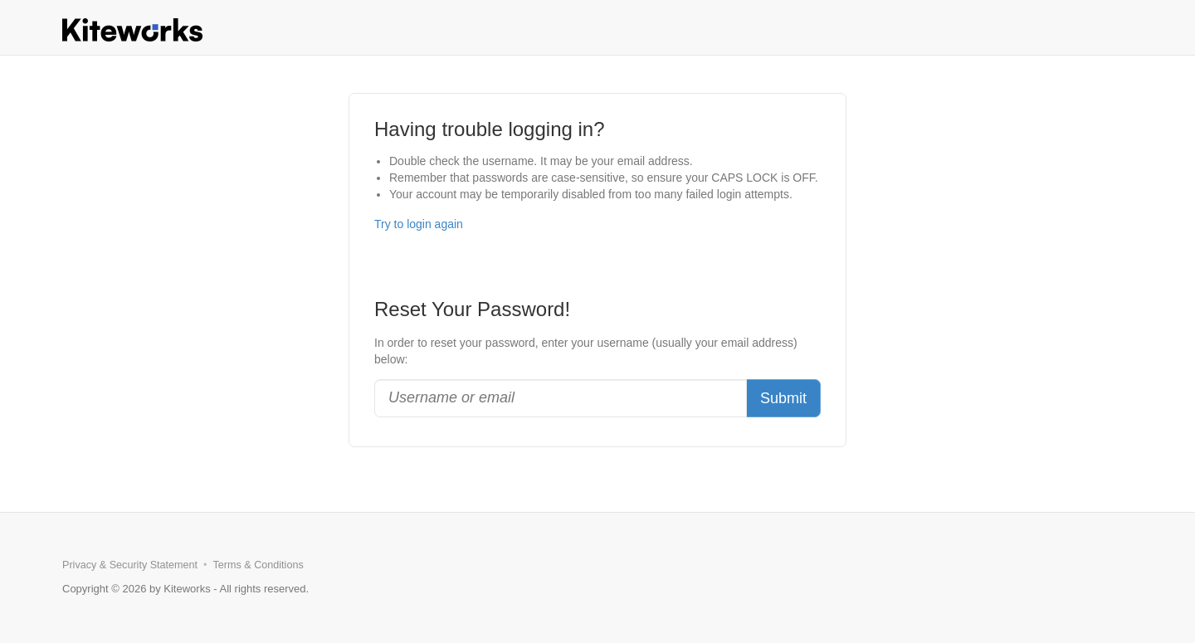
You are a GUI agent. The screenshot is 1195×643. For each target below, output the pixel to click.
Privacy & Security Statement (130, 565)
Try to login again (418, 224)
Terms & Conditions (258, 565)
